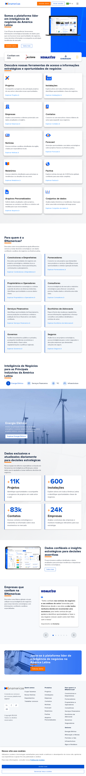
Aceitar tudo (43, 766)
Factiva (47, 714)
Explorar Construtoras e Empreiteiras (21, 272)
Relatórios (48, 711)
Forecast (48, 708)
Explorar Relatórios (12, 180)
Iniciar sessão (58, 3)
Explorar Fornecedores (57, 269)
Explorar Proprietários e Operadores (21, 297)
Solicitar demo (44, 3)
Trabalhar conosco (31, 701)
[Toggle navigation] (77, 3)
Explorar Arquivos (12, 210)
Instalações (49, 695)
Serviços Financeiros (37, 383)
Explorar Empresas (12, 124)
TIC (55, 383)
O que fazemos (30, 691)
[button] (53, 635)
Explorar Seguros (55, 349)
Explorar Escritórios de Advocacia (60, 323)
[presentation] (2, 416)
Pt (68, 4)
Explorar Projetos (12, 95)
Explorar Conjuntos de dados (57, 208)
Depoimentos (29, 698)
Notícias (48, 704)
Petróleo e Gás (70, 738)
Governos (68, 720)
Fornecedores (70, 699)
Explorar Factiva (52, 180)
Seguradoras (69, 723)
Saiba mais (27, 46)
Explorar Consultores (56, 297)
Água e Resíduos (71, 744)
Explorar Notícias (12, 152)
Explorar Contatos (53, 124)
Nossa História (30, 695)
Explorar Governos (14, 349)
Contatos (48, 701)
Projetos (48, 691)
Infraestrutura (70, 383)
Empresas (48, 698)
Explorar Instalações (54, 95)
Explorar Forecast (53, 152)
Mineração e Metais (72, 735)
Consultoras (69, 708)
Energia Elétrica (14, 383)
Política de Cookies (37, 760)
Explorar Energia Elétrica (16, 436)
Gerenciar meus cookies (43, 771)
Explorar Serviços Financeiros (18, 323)
